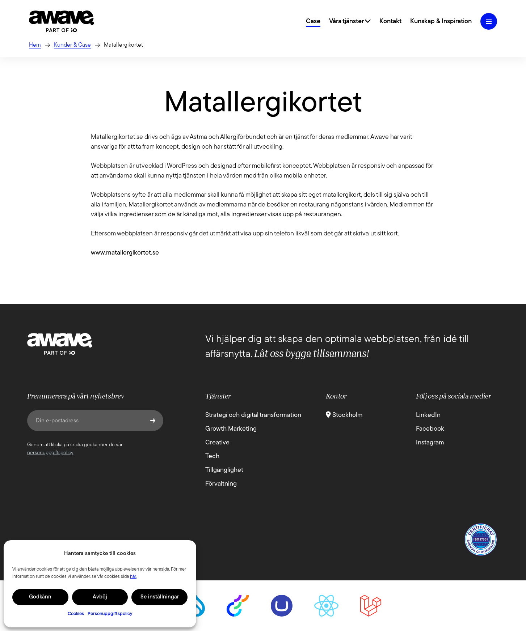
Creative (217, 442)
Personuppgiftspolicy (110, 613)
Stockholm (344, 415)
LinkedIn (428, 415)
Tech (212, 456)
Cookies (76, 613)
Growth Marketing (231, 429)
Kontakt (390, 21)
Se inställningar (159, 597)
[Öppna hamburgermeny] (488, 21)
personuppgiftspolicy (50, 453)
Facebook (430, 429)
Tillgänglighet (224, 470)
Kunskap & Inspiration (441, 21)
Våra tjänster (350, 21)
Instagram (430, 442)
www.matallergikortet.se (125, 253)
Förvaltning (221, 484)
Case (313, 21)
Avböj (100, 597)
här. (133, 576)
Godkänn (40, 597)
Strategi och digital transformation (253, 415)
